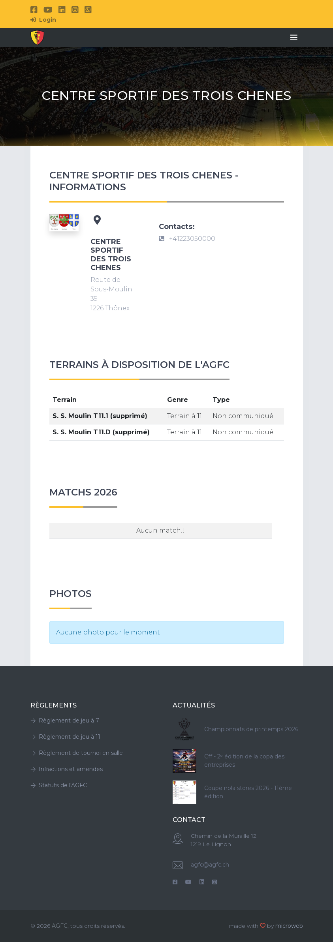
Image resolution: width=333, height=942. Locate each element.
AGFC (60, 925)
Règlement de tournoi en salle (76, 752)
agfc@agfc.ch (210, 864)
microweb (289, 925)
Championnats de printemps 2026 (251, 729)
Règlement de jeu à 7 (64, 720)
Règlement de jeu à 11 (65, 736)
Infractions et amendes (66, 769)
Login (43, 19)
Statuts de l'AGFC (58, 785)
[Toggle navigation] (294, 37)
